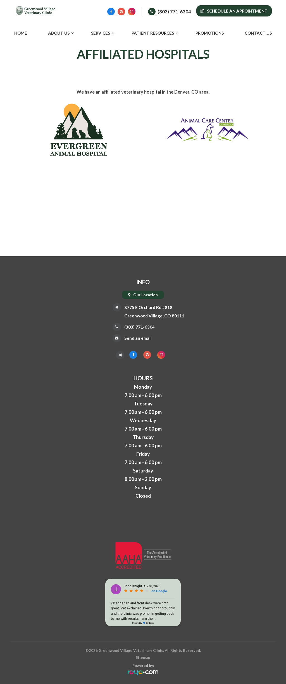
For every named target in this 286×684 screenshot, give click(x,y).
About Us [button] (59, 32)
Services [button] (100, 32)
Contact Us (258, 32)
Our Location (145, 294)
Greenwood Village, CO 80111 (154, 316)
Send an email (136, 338)
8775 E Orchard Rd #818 (147, 307)
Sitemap (143, 657)
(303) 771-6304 (174, 12)
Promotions (210, 32)
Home (20, 32)
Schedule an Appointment (234, 10)
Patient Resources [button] (153, 32)
